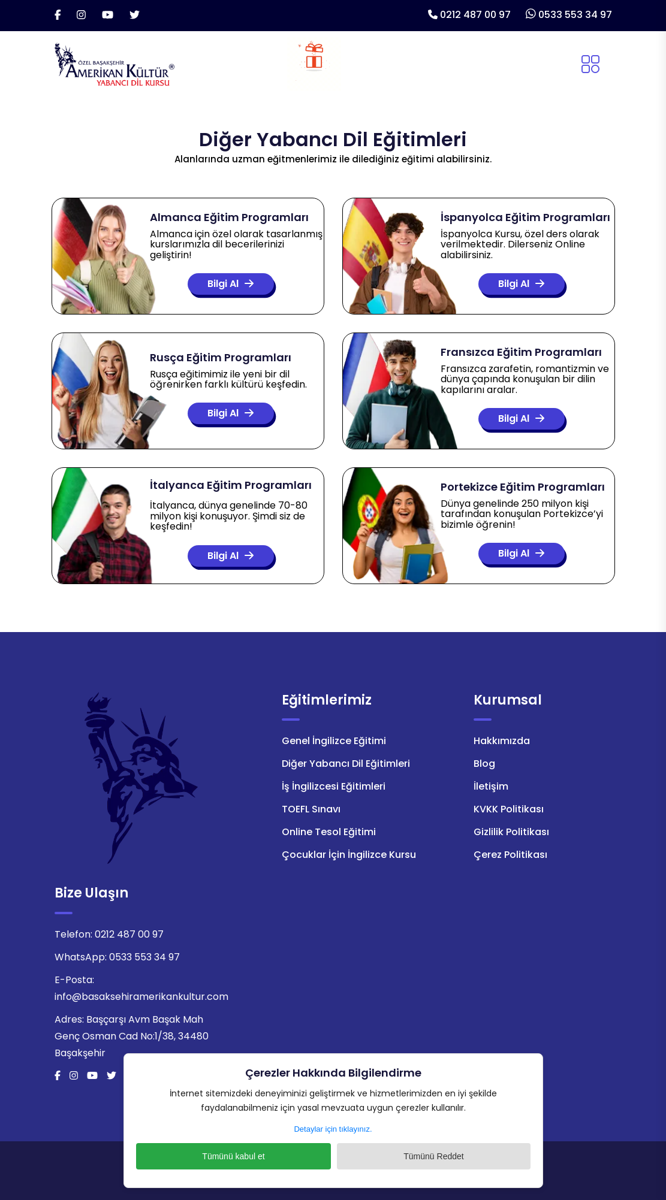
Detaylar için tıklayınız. (333, 1129)
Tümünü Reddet (396, 1156)
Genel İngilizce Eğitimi (334, 741)
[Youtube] (107, 16)
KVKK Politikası (509, 809)
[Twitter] (134, 16)
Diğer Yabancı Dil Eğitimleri (346, 763)
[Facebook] (58, 16)
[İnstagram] (81, 16)
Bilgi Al (224, 284)
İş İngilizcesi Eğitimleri (333, 786)
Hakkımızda (502, 741)
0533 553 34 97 (575, 15)
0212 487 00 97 (475, 15)
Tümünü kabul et (270, 1156)
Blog (484, 763)
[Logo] (114, 63)
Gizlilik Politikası (511, 832)
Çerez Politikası (510, 855)
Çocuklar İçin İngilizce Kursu (349, 855)
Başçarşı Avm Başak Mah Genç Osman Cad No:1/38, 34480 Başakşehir (132, 1036)
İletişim (491, 786)
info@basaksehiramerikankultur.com (141, 996)
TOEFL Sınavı (311, 809)
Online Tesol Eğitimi (329, 832)
